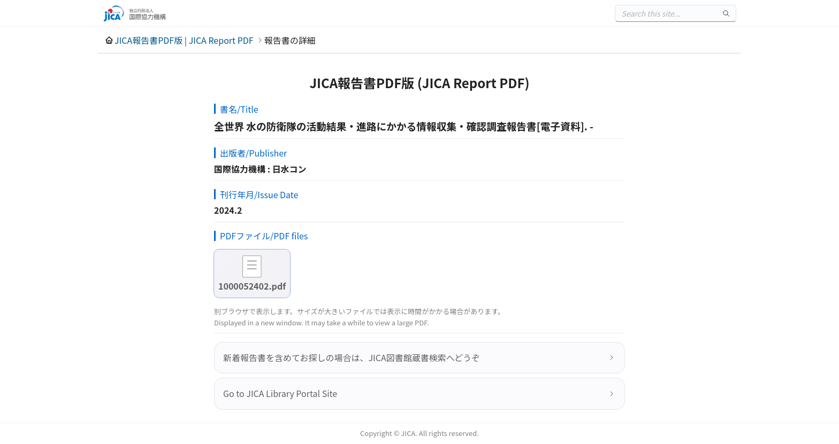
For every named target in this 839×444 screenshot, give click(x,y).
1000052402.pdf (252, 285)
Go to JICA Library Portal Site (280, 393)
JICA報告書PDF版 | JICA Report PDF (184, 40)
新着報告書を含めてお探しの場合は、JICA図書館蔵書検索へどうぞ (351, 357)
